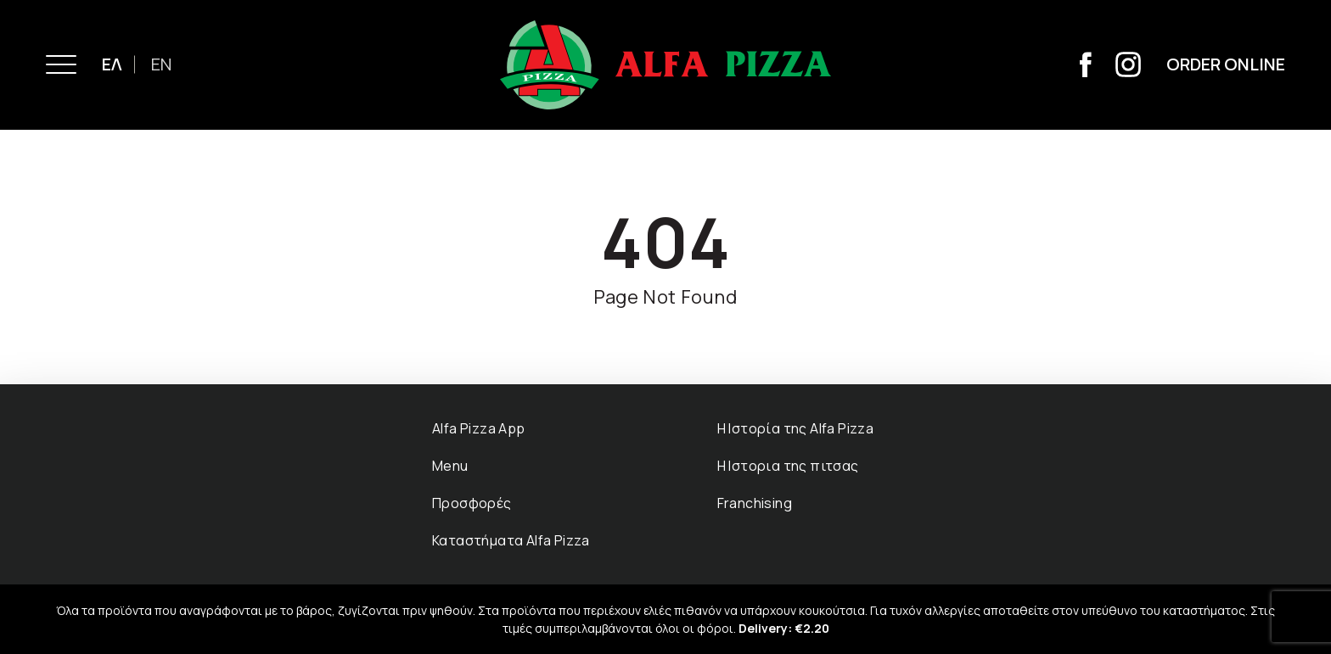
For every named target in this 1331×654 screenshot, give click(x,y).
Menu (450, 465)
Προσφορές (472, 503)
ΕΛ (112, 64)
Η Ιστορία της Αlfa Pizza (795, 428)
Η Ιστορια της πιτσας (788, 465)
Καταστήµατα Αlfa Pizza (511, 540)
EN (161, 64)
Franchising (754, 503)
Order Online (1225, 64)
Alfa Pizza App (478, 428)
